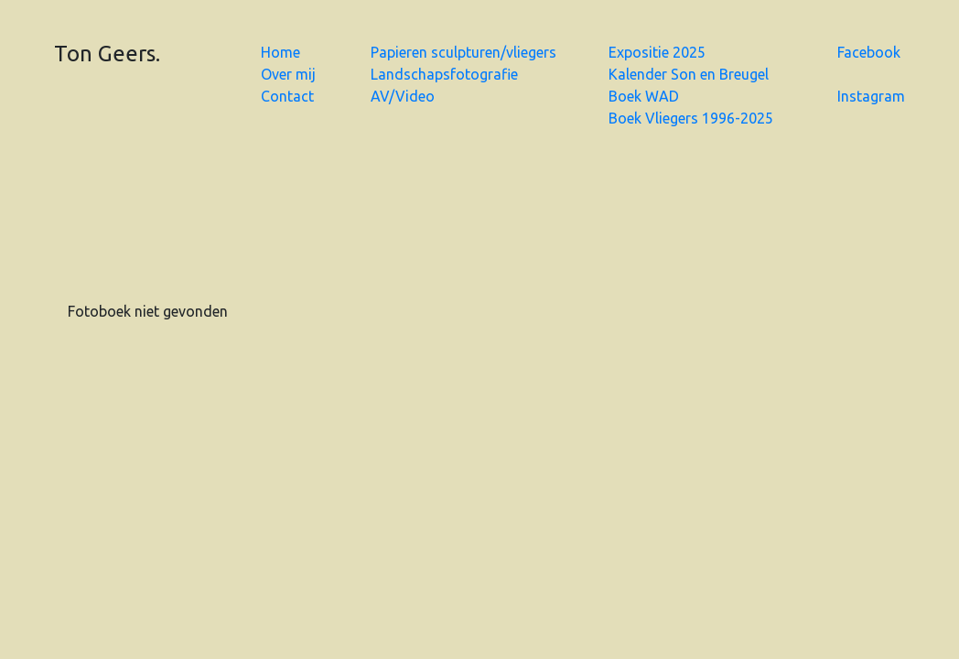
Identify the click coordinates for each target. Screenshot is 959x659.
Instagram (871, 96)
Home (280, 52)
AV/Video (403, 96)
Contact (287, 96)
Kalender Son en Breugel (689, 74)
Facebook (868, 52)
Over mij (288, 74)
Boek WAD (644, 96)
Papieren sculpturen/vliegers (463, 52)
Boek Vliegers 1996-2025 (691, 118)
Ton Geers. (107, 53)
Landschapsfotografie (444, 74)
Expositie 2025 (657, 52)
